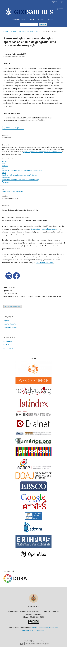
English (6, 320)
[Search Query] (29, 24)
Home (5, 31)
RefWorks (6, 177)
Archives (41, 19)
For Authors (7, 345)
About (50, 19)
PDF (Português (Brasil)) (14, 128)
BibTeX (5, 166)
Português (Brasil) (10, 327)
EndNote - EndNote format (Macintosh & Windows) (22, 170)
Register (54, 2)
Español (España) (9, 324)
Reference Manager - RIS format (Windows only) (20, 180)
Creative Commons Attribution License (44, 229)
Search (43, 24)
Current (31, 19)
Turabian (5, 182)
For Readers (7, 341)
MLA (4, 173)
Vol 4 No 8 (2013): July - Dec (28, 31)
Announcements (18, 19)
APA (3, 163)
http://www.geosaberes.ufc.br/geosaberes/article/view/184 (42, 152)
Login (62, 2)
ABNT (4, 161)
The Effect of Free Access (44, 263)
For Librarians (8, 348)
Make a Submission (12, 306)
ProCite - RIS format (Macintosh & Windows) (19, 175)
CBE (3, 168)
